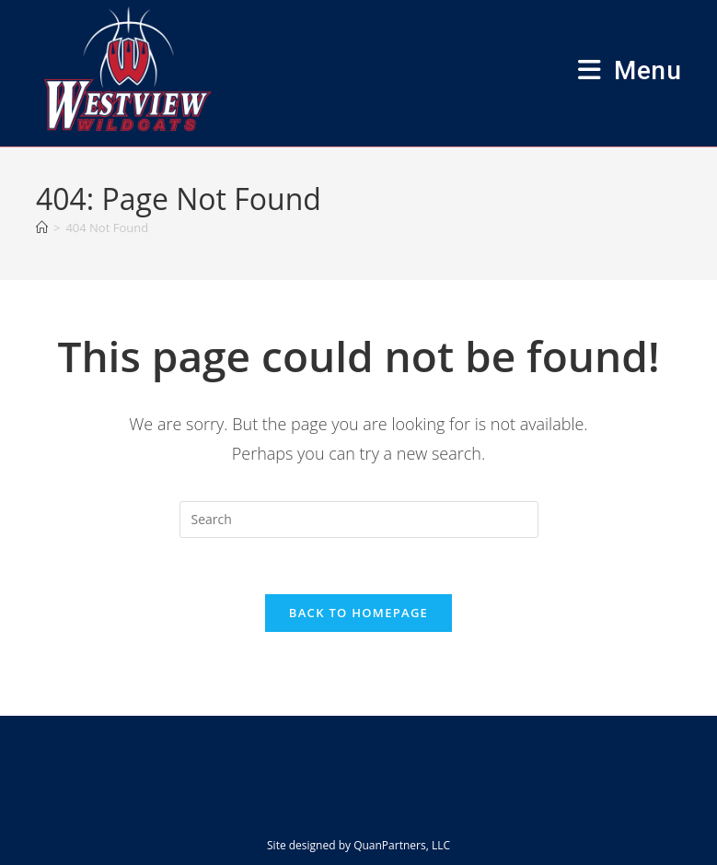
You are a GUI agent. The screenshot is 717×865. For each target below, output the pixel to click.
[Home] (42, 227)
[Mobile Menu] (629, 70)
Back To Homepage (358, 612)
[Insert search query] (358, 519)
